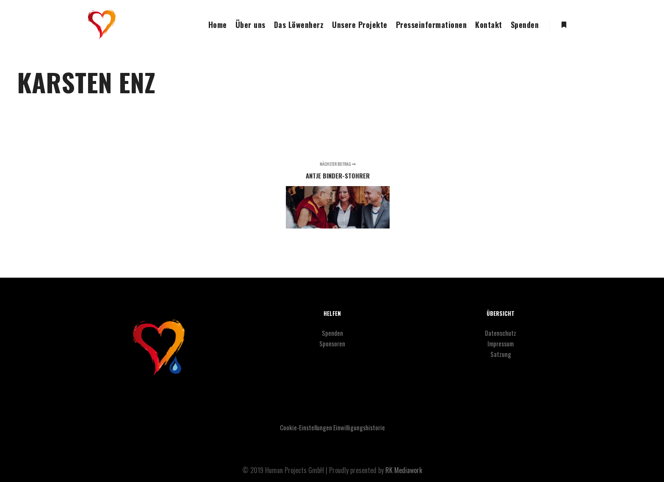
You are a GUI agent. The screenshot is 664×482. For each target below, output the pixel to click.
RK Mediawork (403, 470)
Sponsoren (332, 343)
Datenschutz (500, 332)
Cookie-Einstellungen (306, 427)
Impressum (500, 343)
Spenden (332, 332)
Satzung (500, 354)
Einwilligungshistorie (359, 427)
